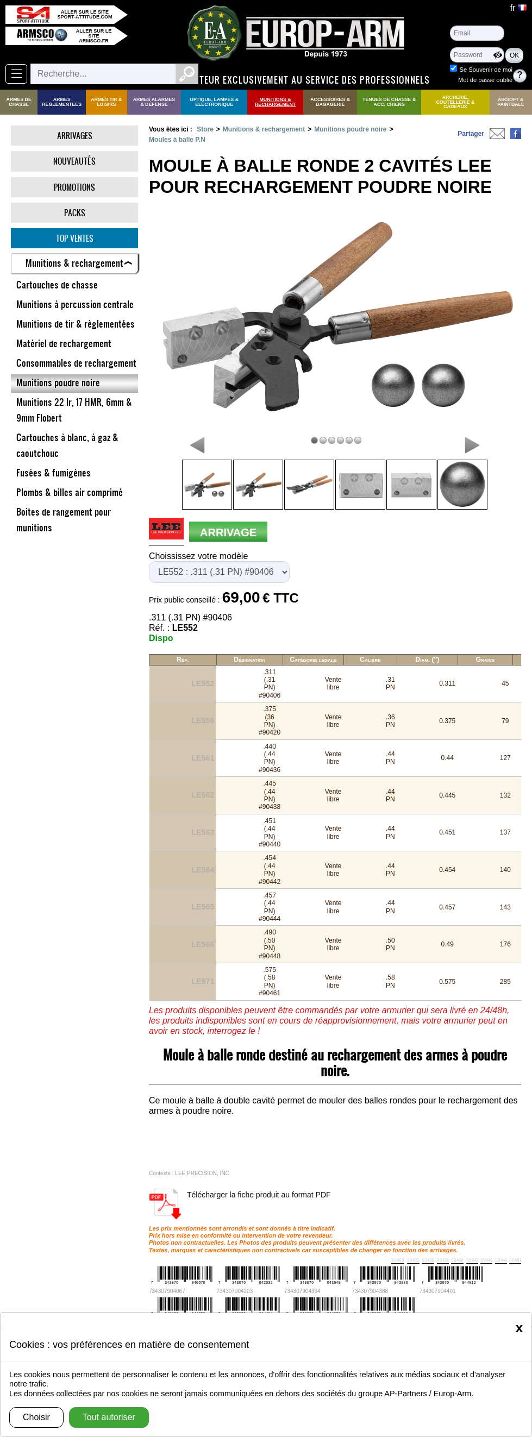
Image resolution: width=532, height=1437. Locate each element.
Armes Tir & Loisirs (106, 102)
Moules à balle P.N (177, 139)
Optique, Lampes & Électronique (214, 102)
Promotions (74, 187)
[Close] (519, 1328)
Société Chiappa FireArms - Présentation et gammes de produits (385, 1293)
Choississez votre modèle (198, 556)
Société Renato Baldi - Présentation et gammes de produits (109, 1304)
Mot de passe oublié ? (487, 80)
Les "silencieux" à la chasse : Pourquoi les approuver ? (107, 1282)
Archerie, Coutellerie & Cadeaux (455, 102)
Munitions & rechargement (275, 102)
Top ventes (74, 238)
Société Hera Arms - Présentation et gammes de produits (264, 1282)
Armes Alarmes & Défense (154, 102)
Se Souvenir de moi (485, 69)
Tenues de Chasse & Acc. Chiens (389, 102)
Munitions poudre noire (350, 129)
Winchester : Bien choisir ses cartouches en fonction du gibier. (359, 1272)
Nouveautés (74, 161)
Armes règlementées (62, 102)
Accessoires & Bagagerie (330, 102)
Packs (74, 212)
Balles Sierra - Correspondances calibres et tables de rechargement (178, 1272)
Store (205, 129)
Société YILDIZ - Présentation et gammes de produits (219, 1293)
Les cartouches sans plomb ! (101, 1293)
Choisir (36, 1417)
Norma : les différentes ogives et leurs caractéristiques (431, 1304)
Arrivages (74, 135)
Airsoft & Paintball (510, 102)
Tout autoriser (109, 1417)
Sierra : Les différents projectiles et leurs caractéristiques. (273, 1304)
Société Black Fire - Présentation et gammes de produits (424, 1282)
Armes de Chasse (18, 102)
